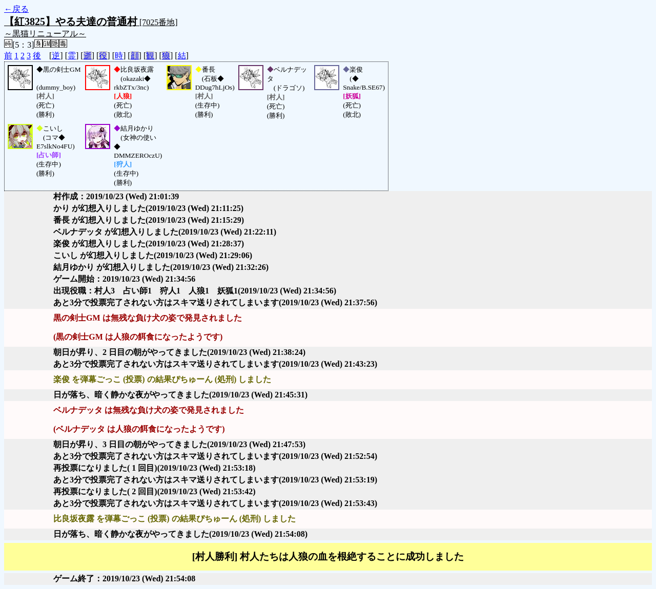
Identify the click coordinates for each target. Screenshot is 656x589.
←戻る (16, 9)
